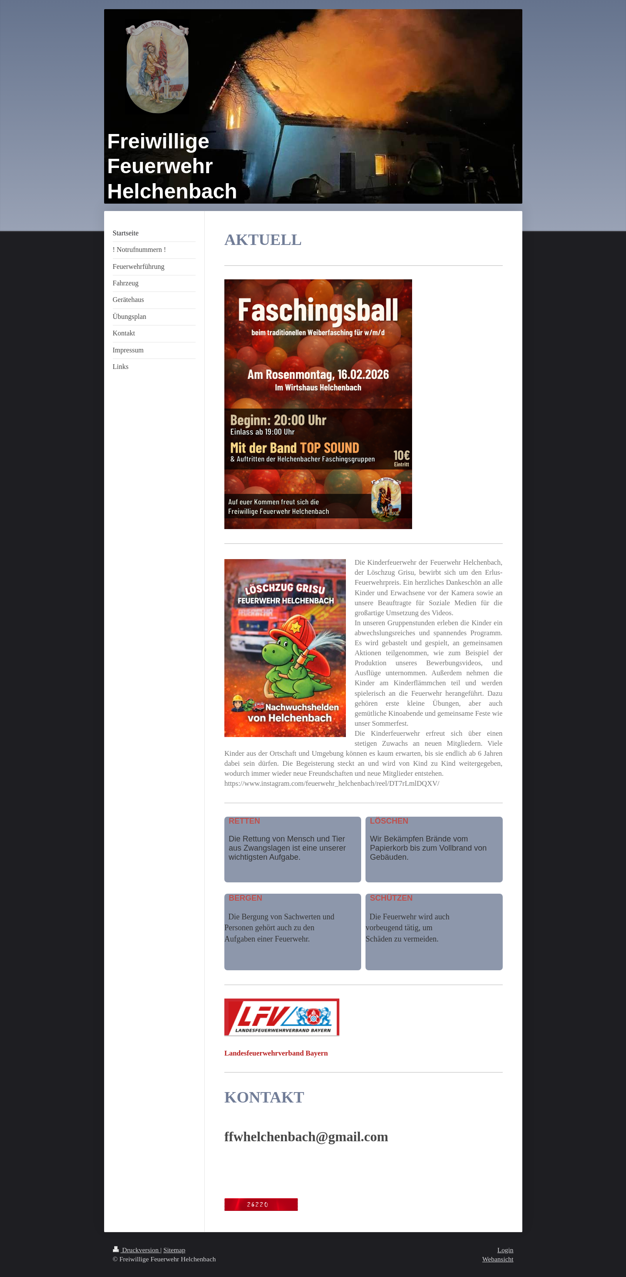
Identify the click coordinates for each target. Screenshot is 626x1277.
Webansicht (497, 1259)
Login (505, 1250)
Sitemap (174, 1250)
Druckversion (136, 1250)
